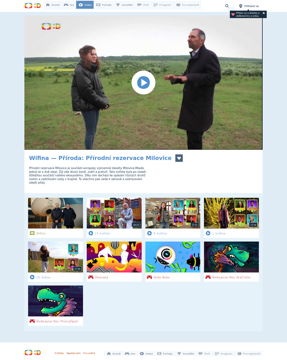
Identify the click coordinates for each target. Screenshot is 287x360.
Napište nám (74, 352)
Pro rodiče (90, 352)
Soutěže (126, 6)
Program (163, 6)
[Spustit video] (143, 83)
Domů (54, 6)
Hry (70, 6)
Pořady (106, 6)
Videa (87, 6)
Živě (144, 6)
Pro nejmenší (188, 6)
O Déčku (60, 352)
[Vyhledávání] (227, 6)
